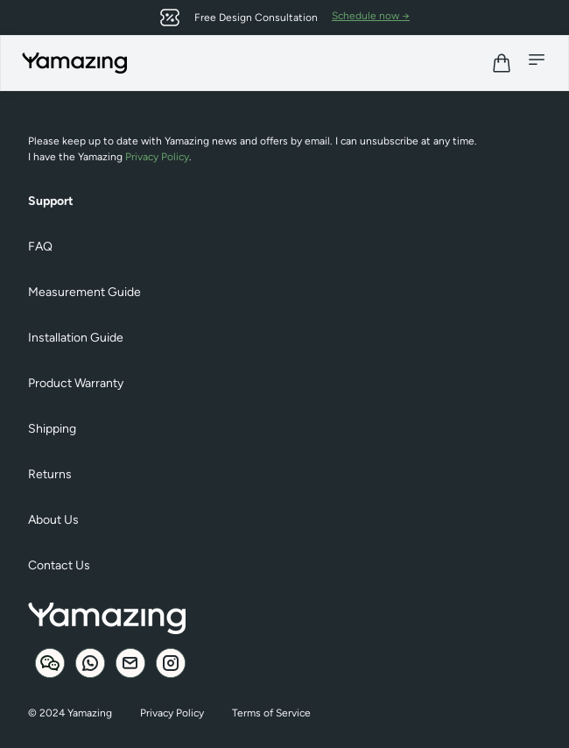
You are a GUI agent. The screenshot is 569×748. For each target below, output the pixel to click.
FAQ (40, 246)
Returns (50, 474)
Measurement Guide (84, 292)
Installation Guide (75, 337)
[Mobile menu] (536, 59)
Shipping (52, 428)
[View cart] (501, 63)
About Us (53, 519)
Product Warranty (75, 383)
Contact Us (59, 565)
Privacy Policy (157, 157)
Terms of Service (271, 713)
